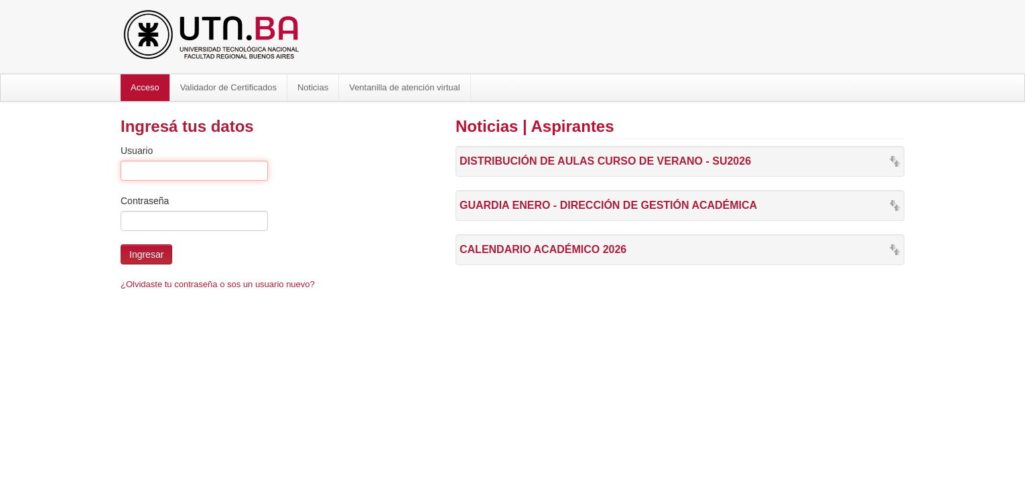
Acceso (145, 87)
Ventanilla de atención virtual (404, 87)
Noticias (312, 87)
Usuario (137, 150)
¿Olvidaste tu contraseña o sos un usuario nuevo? (218, 284)
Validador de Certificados (228, 87)
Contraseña (145, 200)
